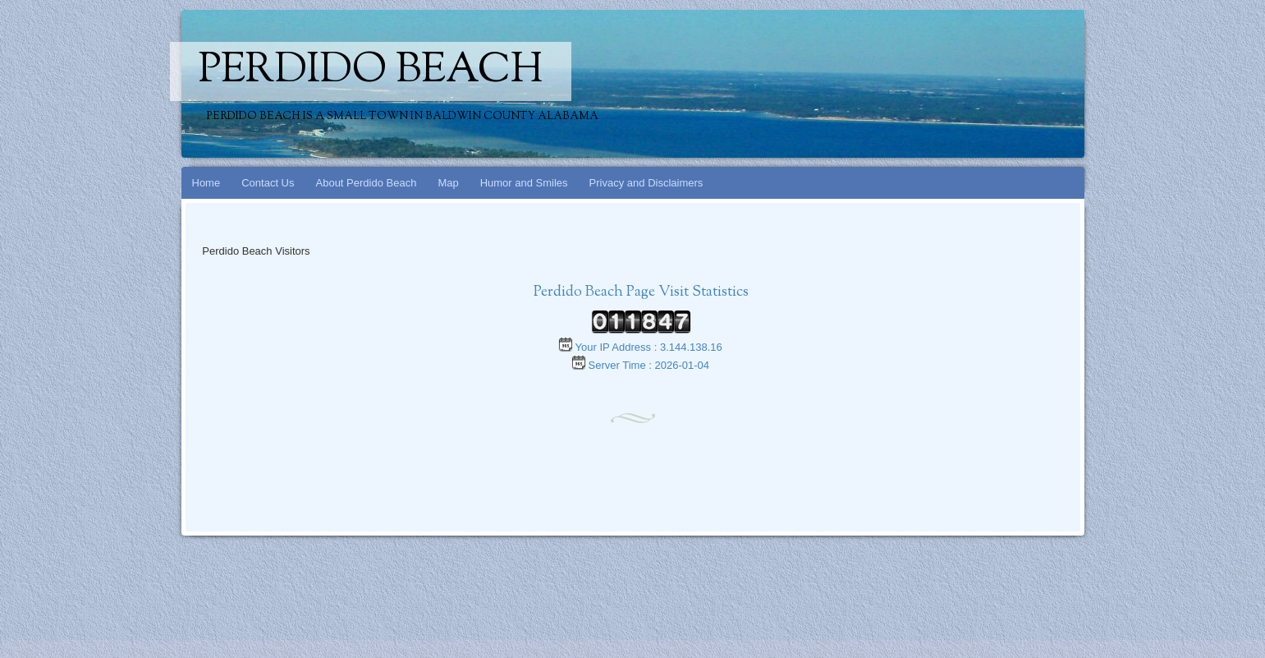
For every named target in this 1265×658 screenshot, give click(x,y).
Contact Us (267, 183)
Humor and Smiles (524, 183)
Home (206, 183)
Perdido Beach (371, 71)
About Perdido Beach (366, 183)
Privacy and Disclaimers (646, 183)
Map (448, 183)
